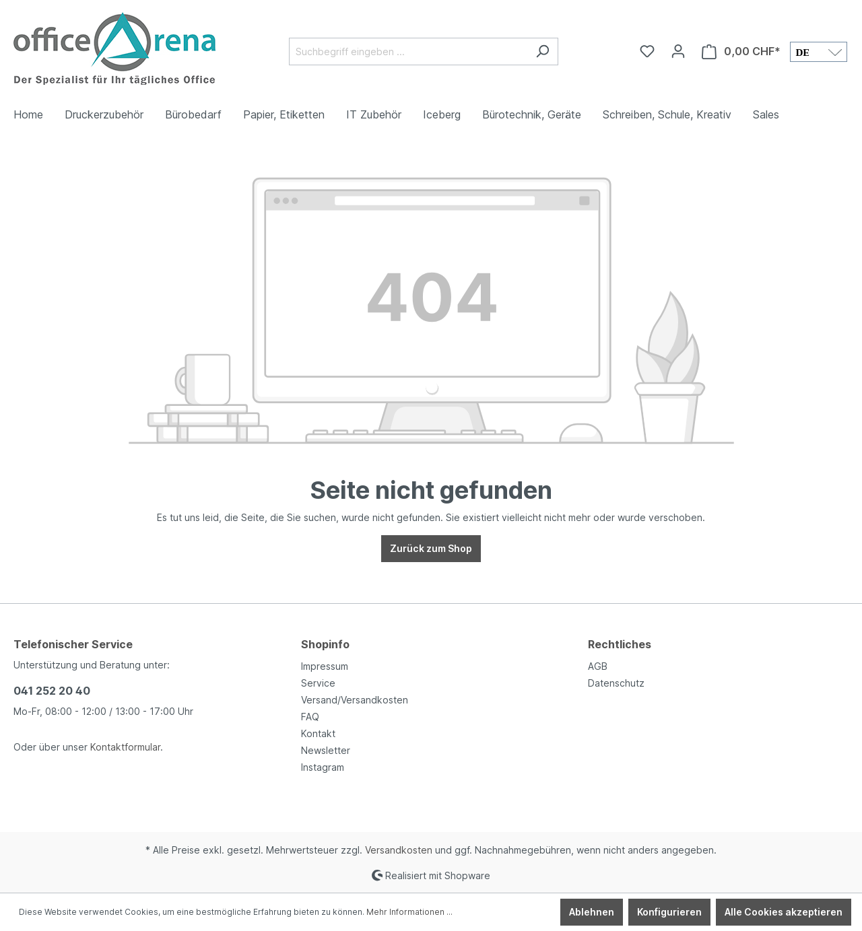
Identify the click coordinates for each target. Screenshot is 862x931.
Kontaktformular (125, 747)
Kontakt (318, 733)
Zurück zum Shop (431, 548)
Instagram (322, 767)
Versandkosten (398, 850)
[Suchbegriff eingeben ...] (408, 51)
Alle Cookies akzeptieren (783, 912)
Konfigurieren (669, 912)
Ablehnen (591, 912)
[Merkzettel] (647, 51)
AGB (597, 666)
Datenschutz (616, 683)
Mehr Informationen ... (409, 912)
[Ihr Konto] (678, 51)
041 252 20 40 (51, 690)
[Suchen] (542, 51)
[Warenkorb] (741, 51)
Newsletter (325, 750)
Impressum (324, 666)
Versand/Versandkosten (354, 699)
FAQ (310, 716)
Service (318, 683)
